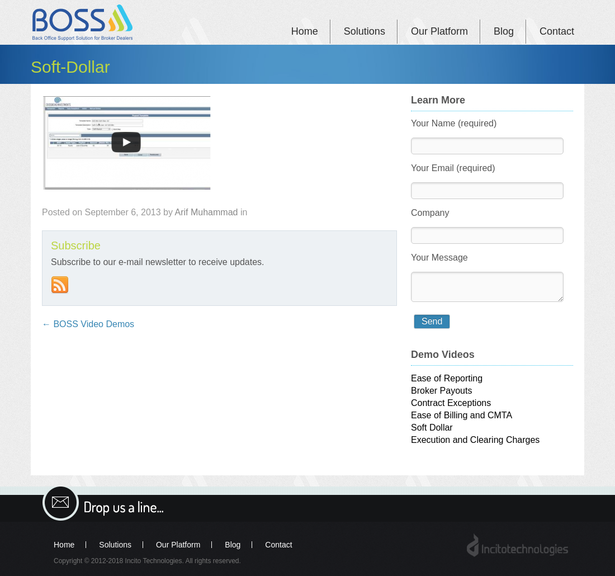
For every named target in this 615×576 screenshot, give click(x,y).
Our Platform (439, 31)
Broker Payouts (441, 390)
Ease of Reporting (446, 378)
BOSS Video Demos (88, 324)
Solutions (364, 31)
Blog (504, 31)
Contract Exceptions (451, 403)
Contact (557, 31)
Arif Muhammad (206, 212)
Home (304, 31)
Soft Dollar (432, 427)
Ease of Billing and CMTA (461, 415)
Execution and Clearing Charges (475, 440)
